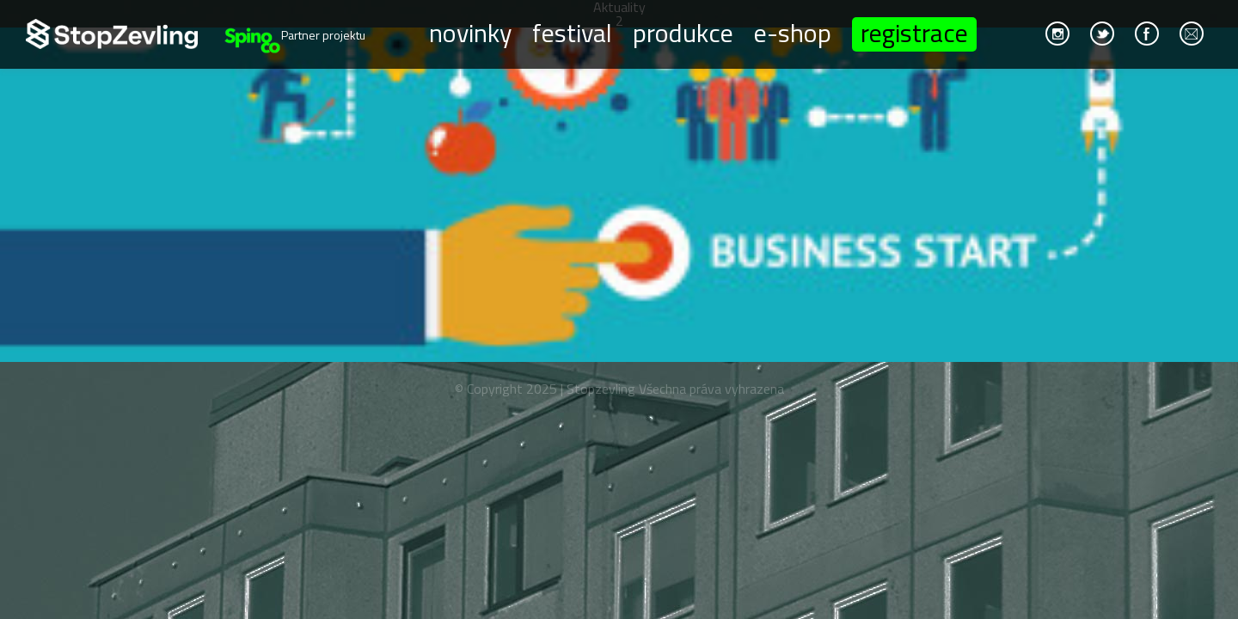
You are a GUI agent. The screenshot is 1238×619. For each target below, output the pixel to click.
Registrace (914, 34)
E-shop (792, 32)
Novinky (470, 32)
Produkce (683, 32)
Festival (572, 32)
